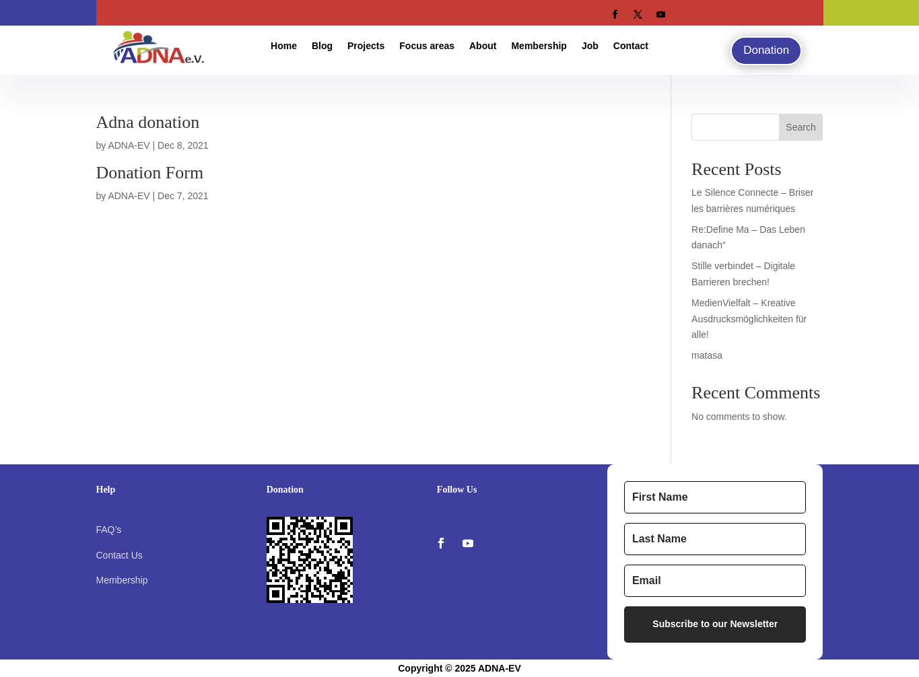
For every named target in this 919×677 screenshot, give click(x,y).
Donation (766, 50)
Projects (365, 45)
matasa (706, 355)
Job (590, 45)
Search (800, 127)
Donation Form (150, 172)
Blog (322, 45)
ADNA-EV (128, 145)
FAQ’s (109, 529)
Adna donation (148, 122)
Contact (630, 45)
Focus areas (426, 45)
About (482, 45)
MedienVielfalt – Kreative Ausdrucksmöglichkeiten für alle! (749, 319)
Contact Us (119, 555)
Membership (538, 45)
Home (284, 45)
